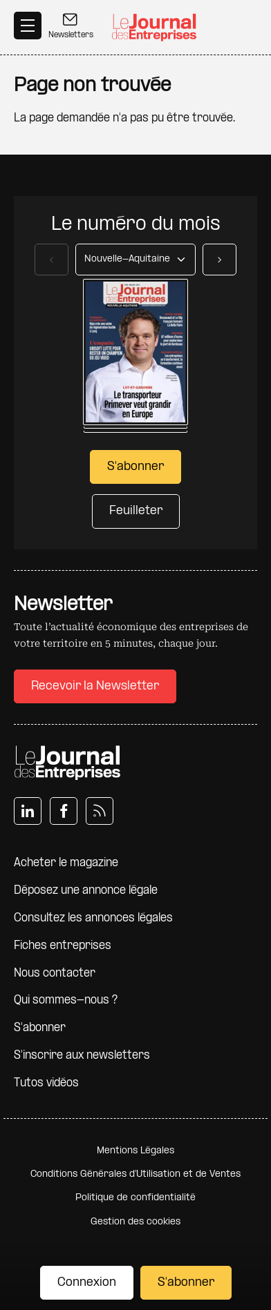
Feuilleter (135, 511)
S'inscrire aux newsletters (82, 1056)
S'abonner (186, 1282)
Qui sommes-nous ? (66, 1000)
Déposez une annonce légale (86, 891)
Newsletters (70, 25)
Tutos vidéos (46, 1083)
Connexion (86, 1282)
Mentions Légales (135, 1151)
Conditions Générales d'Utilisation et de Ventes (135, 1174)
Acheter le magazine (66, 863)
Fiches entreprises (62, 946)
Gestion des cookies (135, 1222)
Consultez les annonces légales (93, 918)
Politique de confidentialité (135, 1198)
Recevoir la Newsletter (95, 686)
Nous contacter (54, 973)
